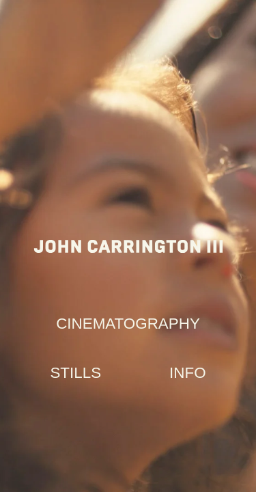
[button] (128, 323)
